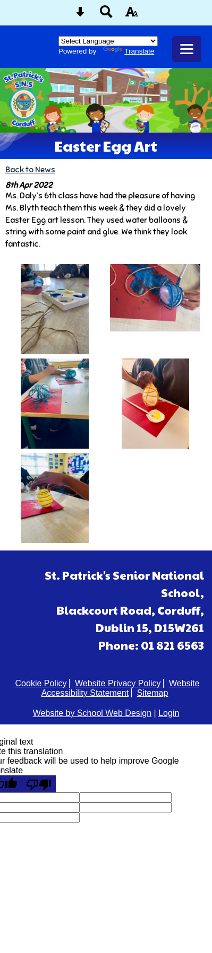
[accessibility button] (131, 15)
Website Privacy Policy (118, 683)
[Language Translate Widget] (108, 41)
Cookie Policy (41, 683)
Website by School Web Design (92, 713)
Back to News (30, 169)
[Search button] (106, 15)
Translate (128, 51)
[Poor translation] (39, 783)
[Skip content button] (80, 15)
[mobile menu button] (186, 49)
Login (168, 713)
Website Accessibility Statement (120, 688)
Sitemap (152, 692)
